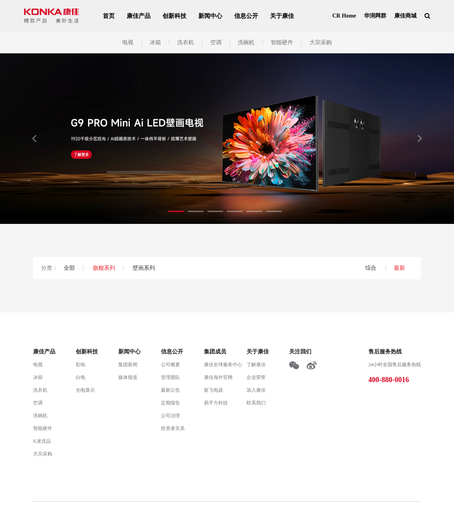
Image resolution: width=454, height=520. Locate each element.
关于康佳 (282, 16)
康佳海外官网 (218, 377)
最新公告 (170, 390)
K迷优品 (42, 441)
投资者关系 (173, 428)
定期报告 (170, 403)
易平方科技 (216, 403)
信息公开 (246, 16)
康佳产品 (139, 16)
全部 (69, 268)
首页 (109, 16)
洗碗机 (246, 42)
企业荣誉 (256, 377)
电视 (127, 42)
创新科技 (174, 16)
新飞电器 (213, 390)
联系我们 (256, 403)
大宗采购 (320, 42)
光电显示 (85, 390)
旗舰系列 (104, 268)
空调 (215, 42)
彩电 (80, 364)
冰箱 (155, 42)
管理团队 (170, 377)
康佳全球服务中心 (223, 364)
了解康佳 (256, 364)
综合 (371, 268)
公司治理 (170, 415)
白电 (80, 377)
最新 (399, 268)
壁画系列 (144, 268)
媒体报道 (127, 377)
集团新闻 (127, 364)
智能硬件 (282, 42)
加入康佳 (256, 390)
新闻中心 (210, 16)
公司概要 (170, 364)
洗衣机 (185, 42)
